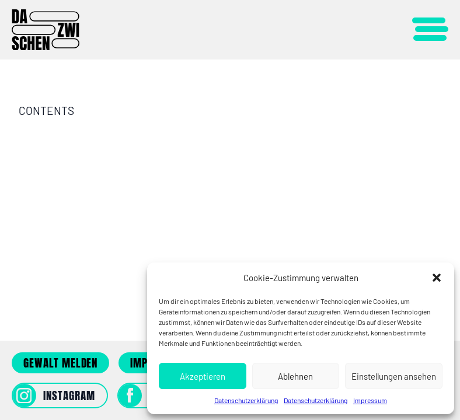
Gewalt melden (60, 363)
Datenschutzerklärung (246, 400)
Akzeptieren (202, 376)
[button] (436, 278)
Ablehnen (295, 376)
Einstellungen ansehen (393, 376)
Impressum (370, 400)
